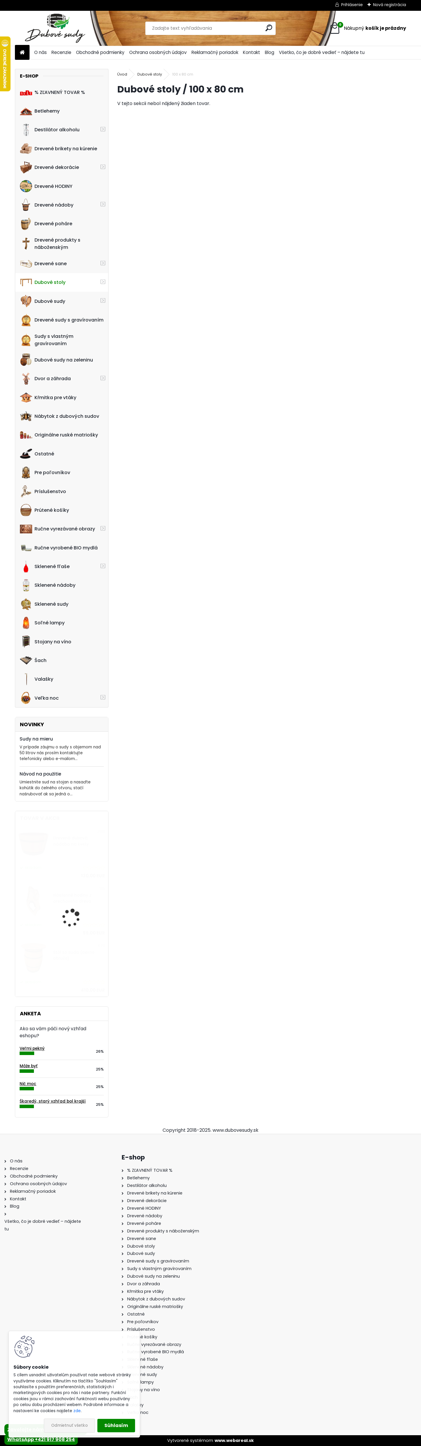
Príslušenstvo (43, 491)
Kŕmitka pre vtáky (48, 397)
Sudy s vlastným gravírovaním (46, 340)
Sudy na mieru (36, 739)
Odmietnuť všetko (69, 1425)
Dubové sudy (42, 301)
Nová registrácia (389, 5)
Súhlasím (116, 1425)
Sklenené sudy (44, 604)
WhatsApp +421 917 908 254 (41, 1439)
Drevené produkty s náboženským (50, 244)
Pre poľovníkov (45, 473)
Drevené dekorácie (49, 167)
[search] (268, 28)
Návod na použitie (40, 774)
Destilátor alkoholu (50, 130)
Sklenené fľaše (45, 566)
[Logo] (55, 28)
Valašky (36, 679)
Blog (269, 52)
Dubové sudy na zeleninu (56, 360)
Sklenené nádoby (47, 585)
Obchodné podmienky (100, 52)
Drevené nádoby (46, 205)
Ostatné (37, 454)
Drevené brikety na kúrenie (58, 148)
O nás (40, 52)
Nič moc (28, 1084)
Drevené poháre (46, 224)
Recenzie (61, 52)
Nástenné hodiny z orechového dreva (72, 898)
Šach (33, 660)
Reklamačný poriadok (214, 52)
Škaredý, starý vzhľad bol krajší (53, 1101)
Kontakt (251, 52)
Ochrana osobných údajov (158, 52)
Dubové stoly (42, 282)
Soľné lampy (42, 623)
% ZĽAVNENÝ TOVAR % (52, 92)
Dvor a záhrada (45, 379)
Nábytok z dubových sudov (59, 416)
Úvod (122, 74)
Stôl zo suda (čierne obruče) (73, 955)
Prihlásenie (352, 5)
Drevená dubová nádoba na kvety (71, 841)
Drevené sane (43, 264)
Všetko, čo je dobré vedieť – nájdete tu (322, 52)
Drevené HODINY (46, 186)
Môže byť (28, 1066)
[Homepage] (22, 52)
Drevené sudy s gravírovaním (61, 320)
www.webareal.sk (234, 1440)
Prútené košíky (44, 510)
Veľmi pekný (32, 1048)
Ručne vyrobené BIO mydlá (59, 548)
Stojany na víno (45, 641)
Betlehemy (40, 111)
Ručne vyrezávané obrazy (57, 529)
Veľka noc (39, 698)
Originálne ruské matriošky (59, 435)
